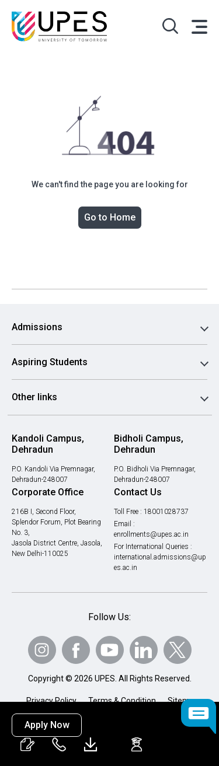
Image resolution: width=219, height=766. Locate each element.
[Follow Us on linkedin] (144, 650)
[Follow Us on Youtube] (110, 650)
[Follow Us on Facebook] (76, 650)
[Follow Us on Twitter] (178, 650)
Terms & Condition (122, 700)
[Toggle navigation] (198, 26)
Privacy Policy (51, 700)
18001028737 (168, 512)
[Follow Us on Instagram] (42, 650)
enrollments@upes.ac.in (151, 534)
